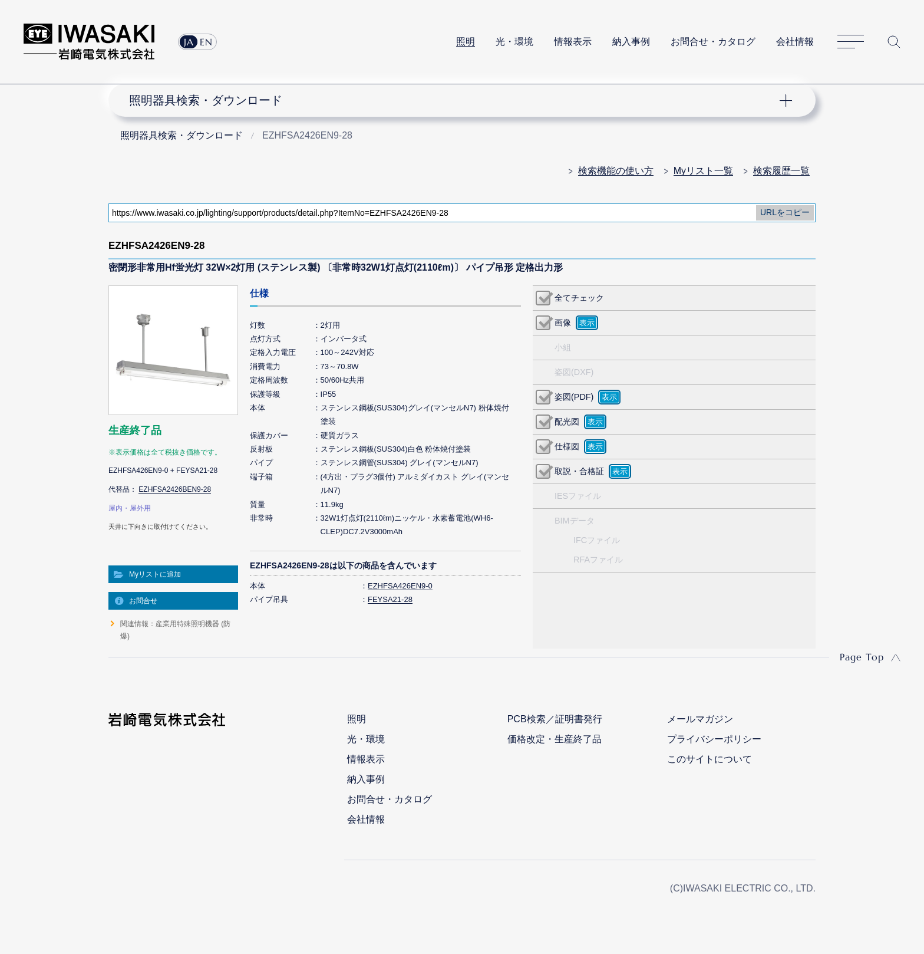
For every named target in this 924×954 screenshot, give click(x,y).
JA (189, 42)
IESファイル (578, 496)
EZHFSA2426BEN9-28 (174, 489)
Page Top (862, 657)
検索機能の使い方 (616, 171)
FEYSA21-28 (390, 599)
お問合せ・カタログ (713, 42)
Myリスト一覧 (703, 171)
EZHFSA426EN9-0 (400, 585)
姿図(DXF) (574, 372)
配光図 (567, 421)
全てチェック (579, 297)
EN (206, 42)
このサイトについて (709, 759)
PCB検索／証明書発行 (554, 719)
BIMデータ (575, 520)
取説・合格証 (579, 471)
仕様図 (567, 446)
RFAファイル (598, 559)
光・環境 (514, 42)
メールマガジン (700, 719)
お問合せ (143, 601)
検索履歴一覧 (781, 171)
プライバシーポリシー (714, 739)
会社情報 (795, 42)
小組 (563, 347)
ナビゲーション (455, 100)
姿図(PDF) (574, 397)
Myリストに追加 (155, 574)
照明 (465, 42)
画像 (563, 322)
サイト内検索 (893, 41)
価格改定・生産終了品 (554, 739)
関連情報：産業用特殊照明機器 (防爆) (175, 630)
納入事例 (631, 42)
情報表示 (573, 42)
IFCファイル (596, 540)
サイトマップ (850, 42)
